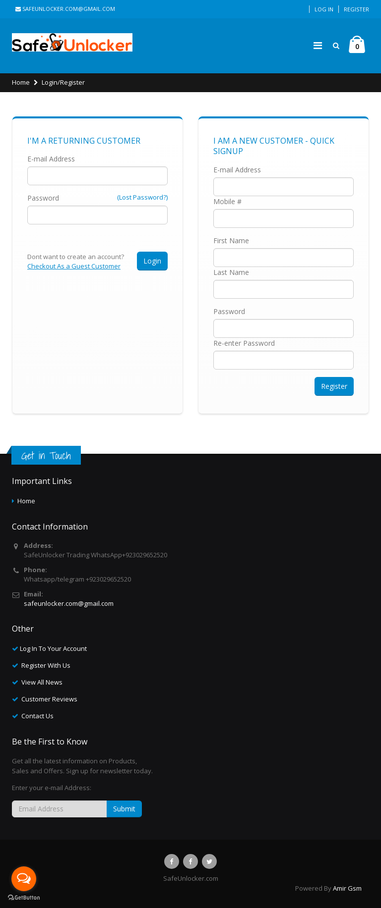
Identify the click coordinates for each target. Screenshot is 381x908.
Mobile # (227, 201)
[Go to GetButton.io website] (24, 898)
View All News (42, 682)
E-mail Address (51, 158)
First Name (231, 240)
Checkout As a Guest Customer (74, 266)
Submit (124, 808)
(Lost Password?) (142, 197)
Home (21, 82)
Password (43, 198)
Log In (324, 9)
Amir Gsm (347, 888)
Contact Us (37, 715)
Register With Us (45, 665)
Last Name (231, 272)
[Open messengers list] (23, 878)
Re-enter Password (244, 343)
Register (356, 9)
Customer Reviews (49, 698)
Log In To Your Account (53, 648)
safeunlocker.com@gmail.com (65, 8)
